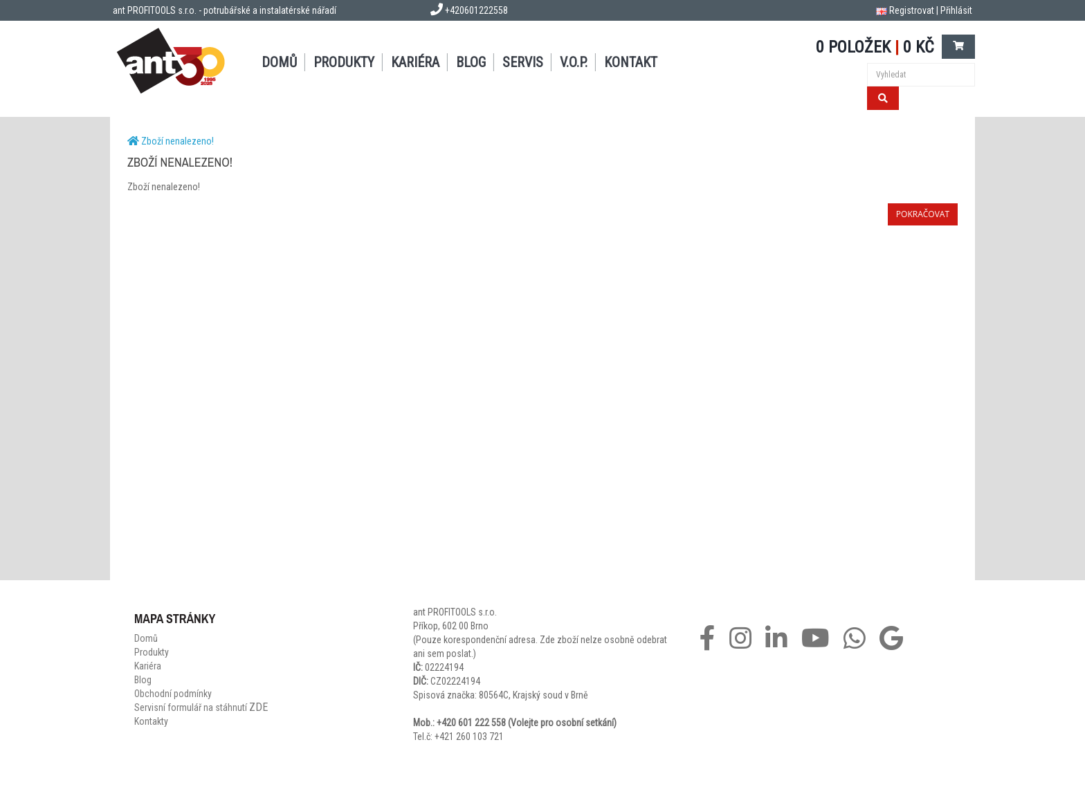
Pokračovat (922, 214)
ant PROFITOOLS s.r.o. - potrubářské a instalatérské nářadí (224, 10)
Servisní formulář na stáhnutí (201, 707)
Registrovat (911, 10)
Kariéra (415, 62)
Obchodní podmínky (173, 693)
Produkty (343, 62)
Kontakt (630, 62)
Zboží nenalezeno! (177, 141)
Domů (279, 62)
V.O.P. (573, 62)
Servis (522, 62)
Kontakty (151, 721)
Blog (471, 62)
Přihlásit (956, 10)
